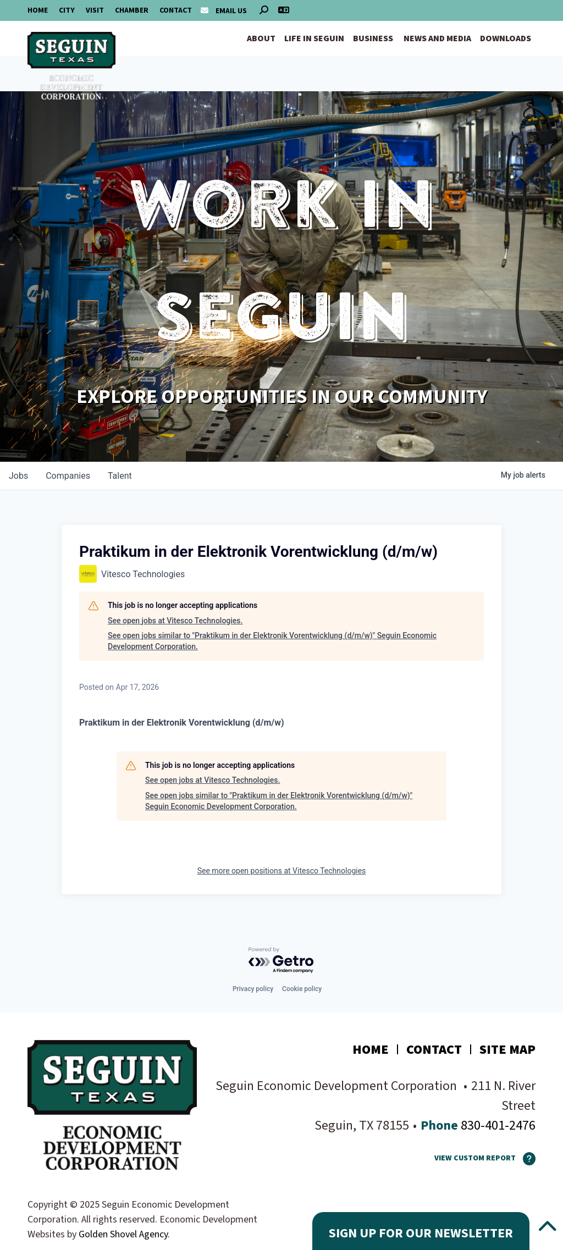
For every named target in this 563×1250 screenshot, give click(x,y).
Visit (95, 10)
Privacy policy (253, 989)
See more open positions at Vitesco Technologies (281, 870)
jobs (18, 476)
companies (68, 476)
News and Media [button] (437, 38)
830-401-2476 (497, 1125)
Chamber (131, 10)
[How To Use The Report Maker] (526, 1158)
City (67, 10)
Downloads (505, 38)
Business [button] (373, 38)
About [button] (261, 38)
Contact (175, 10)
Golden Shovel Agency (123, 1234)
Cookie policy (302, 989)
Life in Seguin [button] (314, 38)
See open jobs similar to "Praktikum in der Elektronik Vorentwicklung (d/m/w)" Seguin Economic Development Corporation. (272, 641)
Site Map (507, 1049)
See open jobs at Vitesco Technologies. (175, 620)
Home (37, 10)
